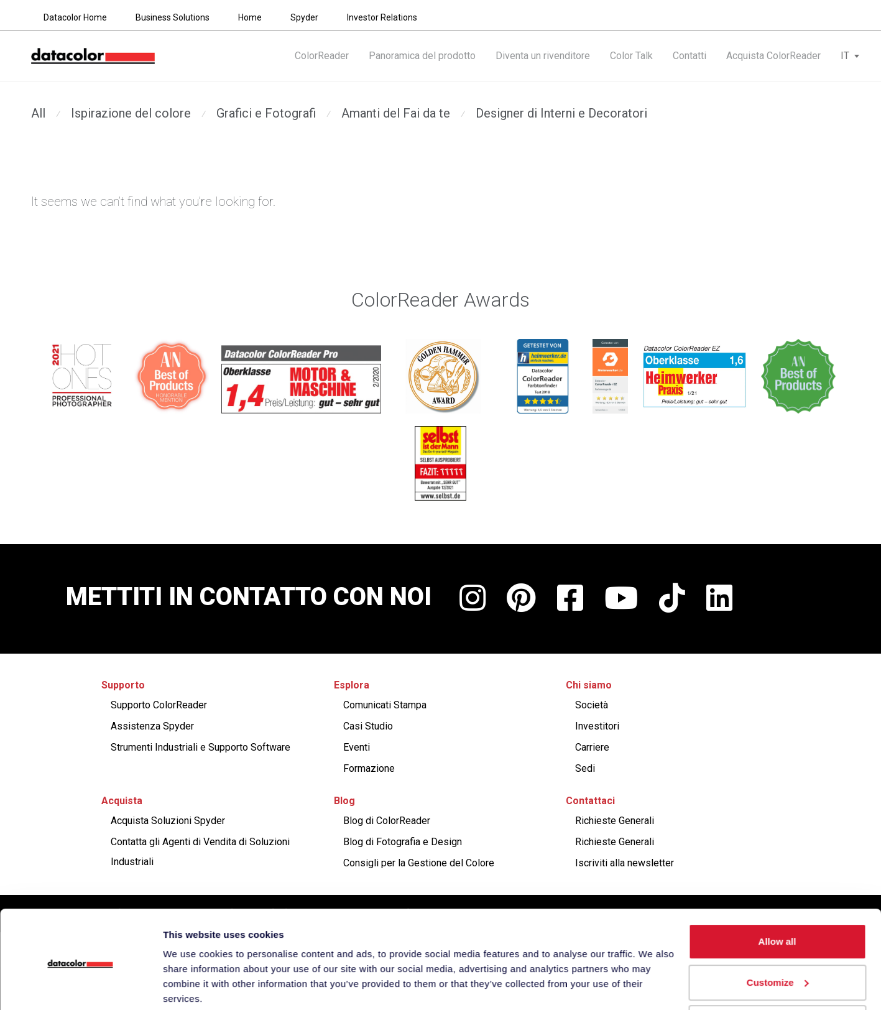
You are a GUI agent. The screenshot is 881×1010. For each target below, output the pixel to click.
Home (250, 17)
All (38, 113)
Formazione (369, 768)
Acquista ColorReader (773, 57)
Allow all (777, 894)
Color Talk (631, 57)
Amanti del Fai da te (395, 113)
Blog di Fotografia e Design (402, 842)
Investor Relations (382, 17)
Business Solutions (173, 17)
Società (591, 705)
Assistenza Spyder (152, 726)
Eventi (356, 747)
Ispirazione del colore (131, 113)
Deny (777, 975)
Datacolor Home (75, 17)
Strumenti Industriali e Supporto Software (200, 747)
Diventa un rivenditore (543, 57)
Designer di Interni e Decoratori (561, 113)
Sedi (585, 768)
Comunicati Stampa (385, 705)
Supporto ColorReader (159, 705)
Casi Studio (368, 726)
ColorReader (322, 57)
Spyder (304, 17)
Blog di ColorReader (386, 821)
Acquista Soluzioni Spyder (168, 821)
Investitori (597, 726)
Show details (192, 985)
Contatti (689, 57)
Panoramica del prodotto (422, 57)
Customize (778, 934)
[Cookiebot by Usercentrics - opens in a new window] (80, 985)
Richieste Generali (614, 821)
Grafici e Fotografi (266, 113)
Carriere (592, 747)
